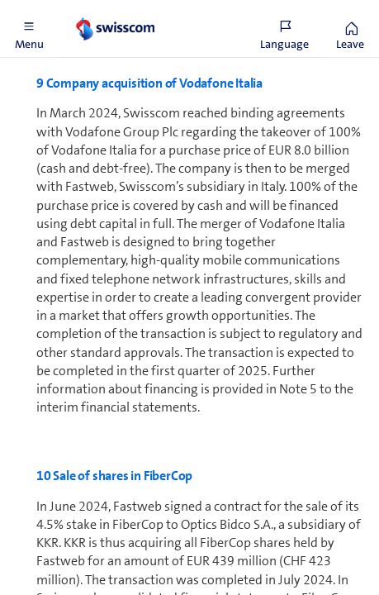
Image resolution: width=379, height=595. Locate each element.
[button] (29, 29)
